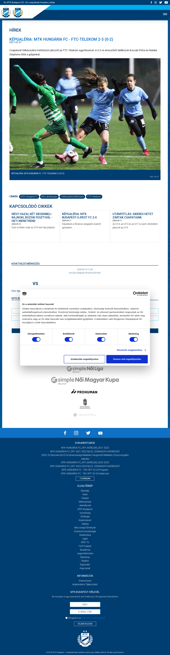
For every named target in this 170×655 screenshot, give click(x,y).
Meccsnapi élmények (85, 527)
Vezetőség (85, 513)
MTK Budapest (85, 509)
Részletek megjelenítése (129, 350)
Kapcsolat (85, 568)
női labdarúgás (49, 196)
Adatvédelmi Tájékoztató (85, 584)
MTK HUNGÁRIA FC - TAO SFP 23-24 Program (85, 469)
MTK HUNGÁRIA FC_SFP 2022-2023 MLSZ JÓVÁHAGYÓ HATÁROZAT (85, 466)
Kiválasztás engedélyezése (84, 359)
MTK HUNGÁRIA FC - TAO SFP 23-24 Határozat (85, 473)
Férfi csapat (85, 546)
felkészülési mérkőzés (72, 196)
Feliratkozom (85, 624)
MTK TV (85, 542)
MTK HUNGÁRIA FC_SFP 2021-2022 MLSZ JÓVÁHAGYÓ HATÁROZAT (85, 451)
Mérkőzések (85, 501)
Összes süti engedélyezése (127, 359)
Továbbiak (85, 478)
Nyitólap (85, 490)
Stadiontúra (85, 535)
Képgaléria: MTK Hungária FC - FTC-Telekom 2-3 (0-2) (37, 173)
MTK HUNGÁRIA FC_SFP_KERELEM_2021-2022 (85, 447)
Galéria (85, 524)
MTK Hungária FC (29, 196)
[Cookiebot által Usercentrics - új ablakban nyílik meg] (135, 294)
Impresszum (85, 580)
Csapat (85, 498)
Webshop (85, 557)
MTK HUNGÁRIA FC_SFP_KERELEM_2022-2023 (85, 462)
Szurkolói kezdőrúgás (85, 531)
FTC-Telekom (94, 196)
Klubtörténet (85, 520)
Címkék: (13, 196)
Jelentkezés (85, 505)
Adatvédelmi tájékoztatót (92, 618)
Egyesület (85, 564)
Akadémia (85, 549)
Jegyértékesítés (85, 553)
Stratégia (85, 516)
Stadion (85, 560)
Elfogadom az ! (86, 618)
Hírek (85, 494)
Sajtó (85, 538)
